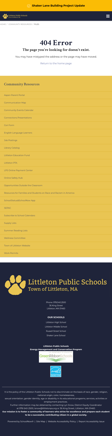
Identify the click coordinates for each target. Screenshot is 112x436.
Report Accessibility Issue (91, 421)
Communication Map (15, 102)
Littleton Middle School (56, 326)
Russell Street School (56, 331)
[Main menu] (108, 16)
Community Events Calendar (18, 110)
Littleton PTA (15, 164)
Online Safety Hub (13, 178)
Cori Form (9, 125)
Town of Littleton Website (21, 246)
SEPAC (7, 208)
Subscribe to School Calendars (19, 215)
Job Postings (10, 140)
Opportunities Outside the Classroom (23, 185)
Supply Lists (10, 223)
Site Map (40, 421)
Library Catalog (12, 147)
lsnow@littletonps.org (45, 408)
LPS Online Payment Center (22, 171)
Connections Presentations (18, 117)
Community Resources (20, 24)
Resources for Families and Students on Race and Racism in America (39, 193)
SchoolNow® (26, 421)
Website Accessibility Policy (62, 421)
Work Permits (11, 253)
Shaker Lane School (56, 335)
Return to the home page (56, 63)
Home (3, 24)
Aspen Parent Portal (14, 95)
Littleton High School (56, 322)
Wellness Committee (14, 238)
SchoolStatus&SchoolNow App (19, 200)
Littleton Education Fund (21, 156)
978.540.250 (59, 302)
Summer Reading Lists (15, 230)
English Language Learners (18, 132)
